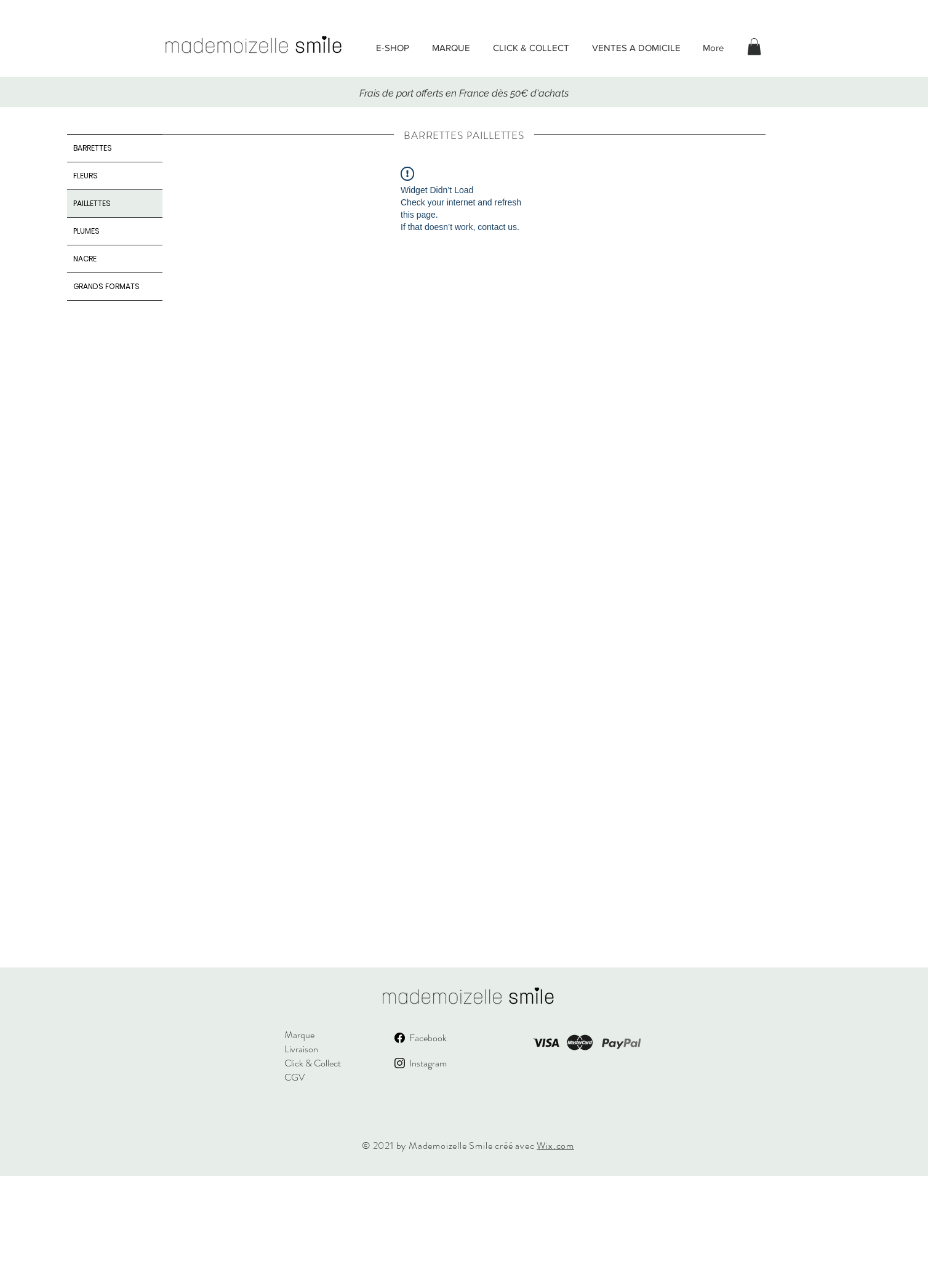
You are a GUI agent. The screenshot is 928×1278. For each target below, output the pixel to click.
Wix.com (555, 1145)
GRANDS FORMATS (106, 286)
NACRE (85, 258)
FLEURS (85, 175)
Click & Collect (312, 1063)
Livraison (301, 1049)
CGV (294, 1077)
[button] (754, 46)
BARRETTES (92, 148)
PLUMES (86, 231)
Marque (299, 1035)
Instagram (428, 1063)
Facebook (428, 1038)
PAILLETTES (92, 203)
